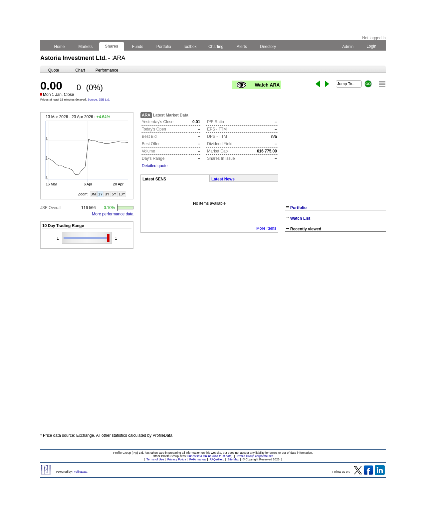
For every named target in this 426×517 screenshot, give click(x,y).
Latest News (223, 179)
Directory (268, 46)
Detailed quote (154, 165)
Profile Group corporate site (255, 456)
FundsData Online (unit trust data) (210, 456)
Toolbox (190, 46)
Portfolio (163, 46)
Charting (216, 46)
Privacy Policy (176, 459)
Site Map (233, 459)
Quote (53, 70)
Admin (347, 46)
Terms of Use (155, 459)
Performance (107, 70)
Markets (85, 46)
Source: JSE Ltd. (99, 99)
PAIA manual (197, 459)
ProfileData (80, 471)
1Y (100, 194)
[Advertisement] (335, 283)
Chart (80, 70)
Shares (111, 46)
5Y (114, 194)
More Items (266, 228)
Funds (137, 46)
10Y (121, 194)
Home (59, 46)
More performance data (112, 214)
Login (371, 46)
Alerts (242, 46)
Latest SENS (154, 179)
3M (93, 194)
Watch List (300, 218)
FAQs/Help (217, 459)
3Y (107, 194)
